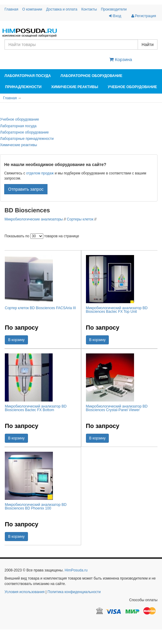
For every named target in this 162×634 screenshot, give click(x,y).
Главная (11, 9)
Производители (114, 9)
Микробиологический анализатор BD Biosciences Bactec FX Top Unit (117, 310)
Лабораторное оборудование (91, 76)
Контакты (89, 9)
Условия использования (24, 592)
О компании (32, 9)
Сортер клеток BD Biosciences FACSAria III (40, 308)
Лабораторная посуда (28, 76)
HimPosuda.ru (76, 570)
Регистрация (143, 16)
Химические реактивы (74, 87)
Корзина (120, 59)
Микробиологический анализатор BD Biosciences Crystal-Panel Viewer (117, 408)
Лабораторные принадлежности (26, 139)
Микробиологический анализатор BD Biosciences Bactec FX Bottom (35, 408)
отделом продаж (39, 173)
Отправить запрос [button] (26, 189)
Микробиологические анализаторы (34, 219)
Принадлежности (23, 87)
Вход (115, 16)
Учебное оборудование (132, 87)
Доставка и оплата (62, 9)
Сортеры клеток (80, 219)
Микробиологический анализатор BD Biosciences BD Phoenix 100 (35, 507)
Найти (148, 44)
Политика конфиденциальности (74, 592)
